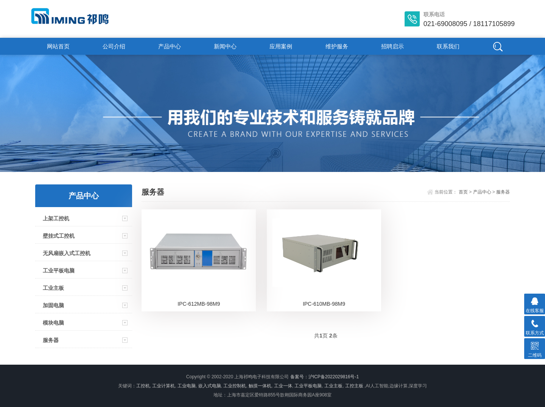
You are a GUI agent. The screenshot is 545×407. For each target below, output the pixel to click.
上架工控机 (56, 218)
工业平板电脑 (59, 271)
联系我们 (448, 46)
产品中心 (169, 46)
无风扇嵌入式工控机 (66, 253)
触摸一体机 (260, 385)
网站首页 (58, 46)
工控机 (143, 385)
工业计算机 (163, 385)
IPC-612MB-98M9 (199, 304)
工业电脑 (187, 385)
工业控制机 (234, 385)
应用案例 (280, 46)
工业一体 (283, 385)
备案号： (299, 376)
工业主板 (53, 288)
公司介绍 (114, 46)
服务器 (51, 340)
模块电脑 (53, 323)
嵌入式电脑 (209, 385)
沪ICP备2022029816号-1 (333, 376)
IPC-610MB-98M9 (324, 304)
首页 (463, 192)
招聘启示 (392, 46)
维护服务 (336, 46)
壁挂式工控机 (59, 236)
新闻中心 (225, 46)
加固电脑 (53, 305)
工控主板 (354, 385)
